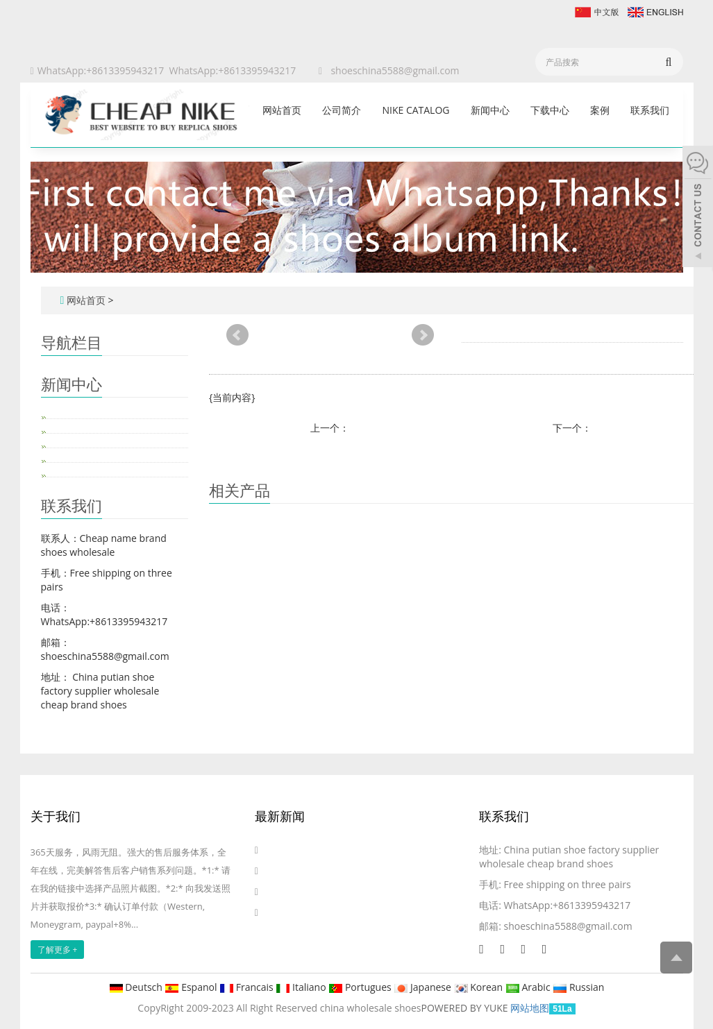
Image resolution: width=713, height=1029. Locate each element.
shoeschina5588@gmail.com (394, 70)
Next (423, 335)
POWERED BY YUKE (466, 1007)
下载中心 (549, 110)
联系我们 (649, 110)
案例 (600, 110)
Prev (237, 335)
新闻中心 (490, 110)
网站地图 (529, 1007)
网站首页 (281, 110)
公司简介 (341, 110)
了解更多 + (57, 949)
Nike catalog (415, 110)
